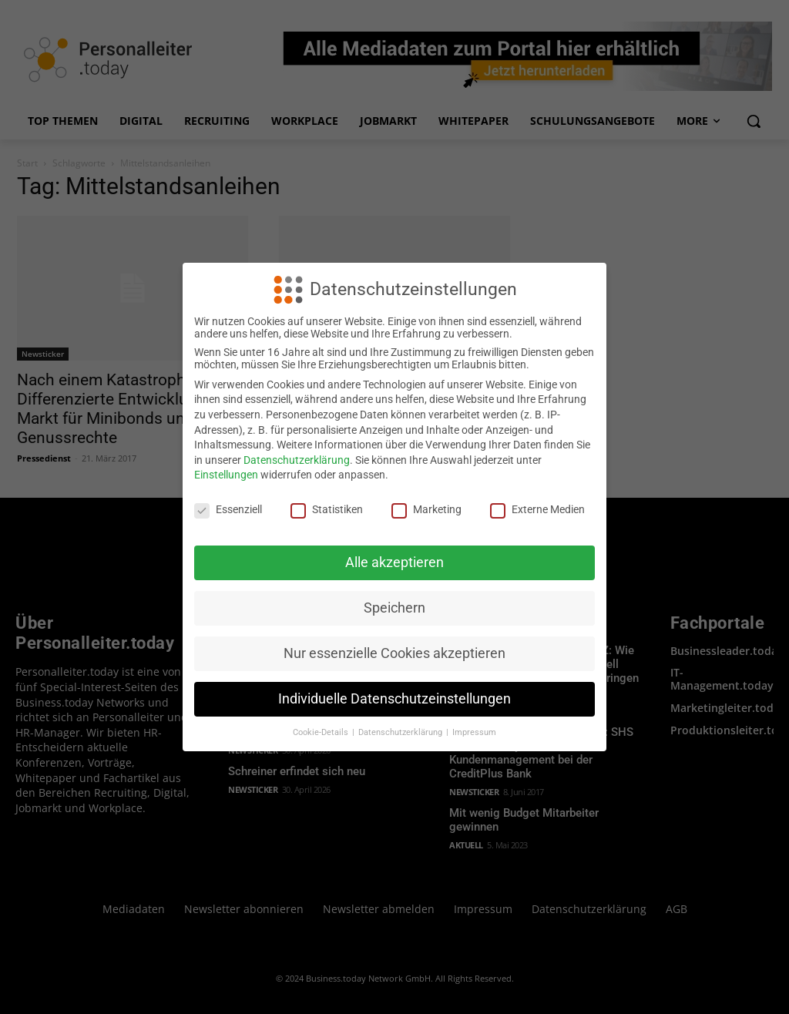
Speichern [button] (394, 608)
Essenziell (228, 509)
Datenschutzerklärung (296, 460)
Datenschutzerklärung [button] (401, 732)
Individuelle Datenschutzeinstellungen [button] (394, 699)
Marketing (426, 509)
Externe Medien (537, 509)
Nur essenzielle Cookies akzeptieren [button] (394, 653)
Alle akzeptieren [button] (394, 562)
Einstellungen (226, 474)
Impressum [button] (474, 732)
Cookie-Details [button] (322, 732)
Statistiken (326, 509)
